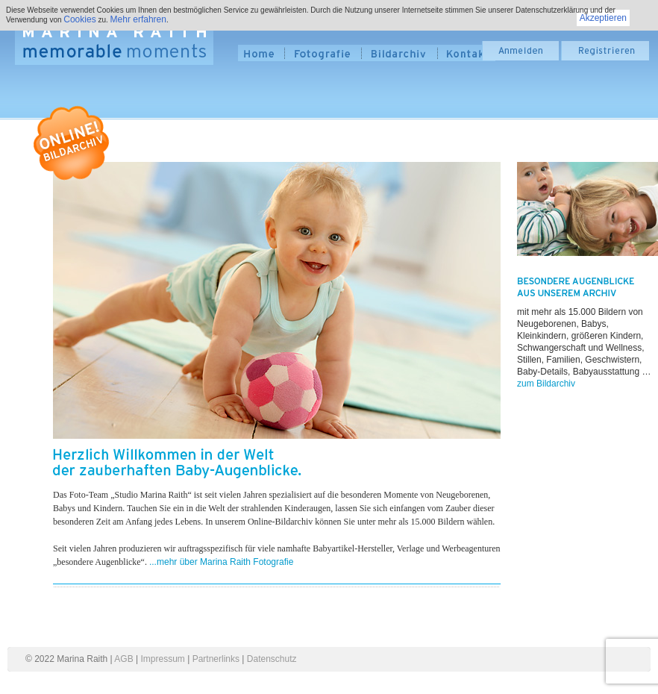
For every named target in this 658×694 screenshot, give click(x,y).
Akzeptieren (603, 18)
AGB (123, 659)
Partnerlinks (215, 659)
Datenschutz (272, 659)
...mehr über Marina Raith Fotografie (221, 562)
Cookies (79, 19)
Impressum (163, 659)
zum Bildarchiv (546, 383)
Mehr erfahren (138, 19)
